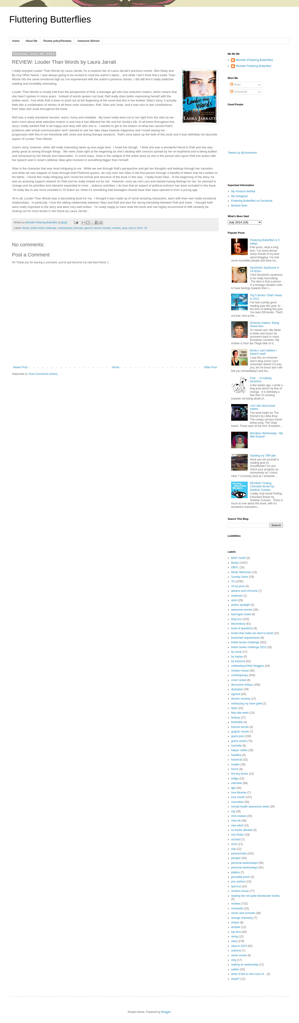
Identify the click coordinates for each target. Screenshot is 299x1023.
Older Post (210, 367)
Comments (238, 91)
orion (234, 844)
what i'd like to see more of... (248, 974)
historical (236, 759)
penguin (236, 858)
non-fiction (237, 834)
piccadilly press (240, 877)
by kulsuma (238, 661)
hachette (236, 745)
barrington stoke (241, 614)
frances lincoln (240, 727)
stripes (235, 922)
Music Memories (241, 572)
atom (234, 600)
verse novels (239, 955)
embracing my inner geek (246, 703)
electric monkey (102, 228)
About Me (31, 41)
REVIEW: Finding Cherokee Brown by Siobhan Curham (262, 486)
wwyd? (235, 978)
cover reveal (238, 680)
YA (145, 228)
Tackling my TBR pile (263, 455)
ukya (124, 228)
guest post (237, 736)
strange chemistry (242, 918)
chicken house (240, 670)
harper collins (239, 750)
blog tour (236, 619)
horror (235, 769)
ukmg (234, 936)
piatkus (235, 872)
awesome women (242, 609)
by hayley (237, 656)
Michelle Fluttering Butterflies (253, 66)
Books (26, 228)
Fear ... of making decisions (260, 379)
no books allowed (242, 830)
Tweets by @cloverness (242, 152)
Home (16, 41)
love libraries (239, 792)
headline (236, 755)
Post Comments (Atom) (43, 374)
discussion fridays (242, 684)
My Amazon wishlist (243, 191)
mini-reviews (239, 816)
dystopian (237, 689)
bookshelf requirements (245, 637)
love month (238, 797)
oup (233, 849)
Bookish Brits (239, 205)
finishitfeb (237, 722)
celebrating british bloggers (247, 665)
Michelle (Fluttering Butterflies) (254, 60)
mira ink (236, 820)
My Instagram (239, 196)
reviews (116, 228)
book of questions (242, 628)
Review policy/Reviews (57, 41)
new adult (237, 825)
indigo (235, 778)
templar (235, 927)
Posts (235, 84)
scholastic (237, 908)
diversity (78, 228)
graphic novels (240, 731)
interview (236, 783)
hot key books (239, 773)
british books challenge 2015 (248, 647)
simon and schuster (243, 913)
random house (240, 891)
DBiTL (235, 567)
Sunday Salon (239, 576)
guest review (239, 741)
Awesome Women (88, 41)
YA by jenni (238, 586)
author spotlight (240, 604)
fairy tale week (240, 712)
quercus (236, 886)
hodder (235, 764)
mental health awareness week (250, 806)
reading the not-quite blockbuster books (255, 895)
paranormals (239, 853)
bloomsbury (238, 623)
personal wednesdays (244, 863)
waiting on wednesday (244, 964)
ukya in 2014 (136, 228)
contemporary (65, 228)
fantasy (235, 717)
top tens (236, 932)
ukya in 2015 (239, 946)
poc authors (238, 881)
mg (233, 811)
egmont (88, 228)
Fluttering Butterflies (50, 19)
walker (235, 969)
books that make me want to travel (252, 633)
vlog (233, 960)
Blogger (166, 1012)
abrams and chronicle (244, 590)
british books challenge (43, 228)
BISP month (238, 558)
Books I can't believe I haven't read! (263, 352)
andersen (237, 595)
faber (234, 708)
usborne (236, 950)
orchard (236, 839)
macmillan (237, 802)
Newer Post (20, 367)
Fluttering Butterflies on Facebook (251, 200)
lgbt (233, 788)
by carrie (236, 651)
